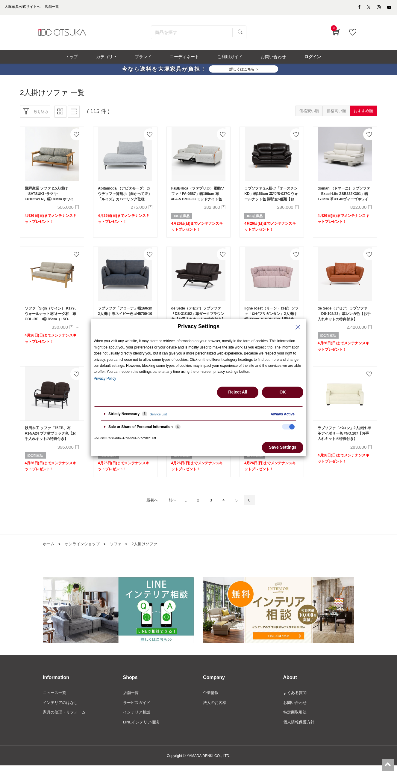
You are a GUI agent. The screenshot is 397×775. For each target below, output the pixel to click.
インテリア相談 (137, 721)
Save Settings (282, 447)
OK (283, 392)
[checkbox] (288, 426)
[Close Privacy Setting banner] (297, 327)
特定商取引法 (295, 721)
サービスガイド (137, 711)
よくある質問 (295, 701)
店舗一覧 (131, 701)
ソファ (119, 552)
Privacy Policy (105, 378)
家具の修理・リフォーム (66, 721)
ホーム (49, 552)
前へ (170, 508)
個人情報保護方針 (300, 731)
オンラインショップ (84, 552)
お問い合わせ (295, 711)
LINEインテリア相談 (142, 731)
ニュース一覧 (55, 701)
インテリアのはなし (62, 711)
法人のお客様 (215, 711)
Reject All (237, 392)
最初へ (147, 508)
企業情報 (211, 701)
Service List (158, 414)
